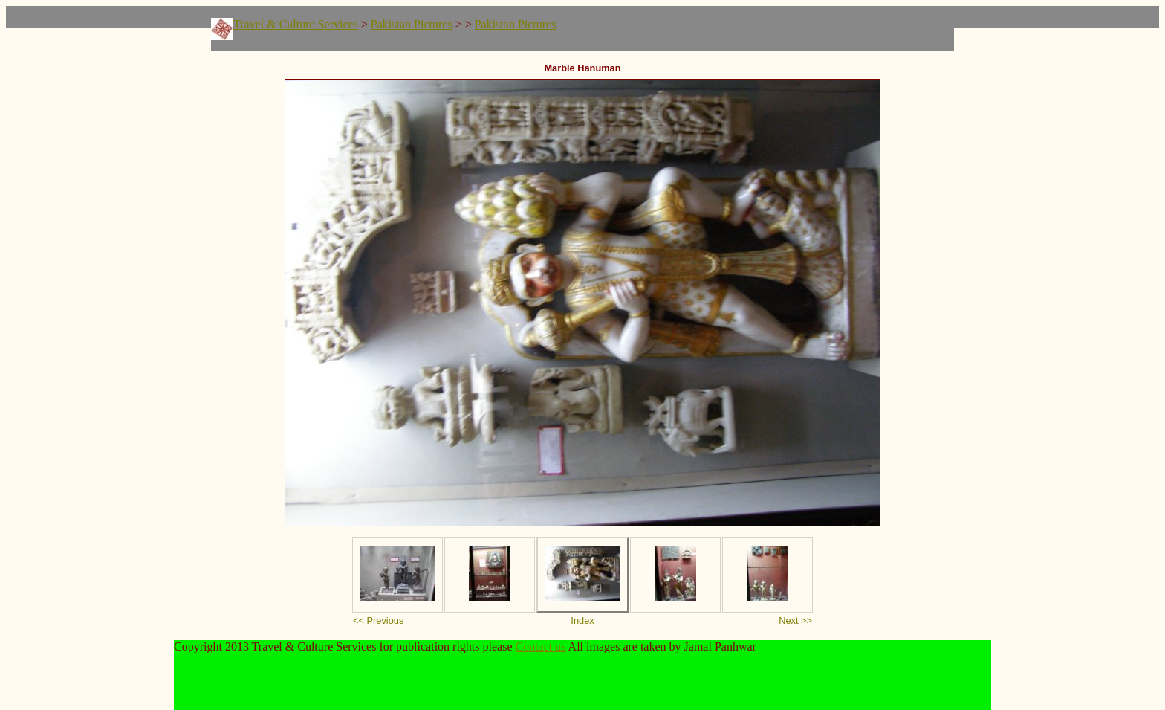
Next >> (795, 620)
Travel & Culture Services (295, 24)
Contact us (541, 646)
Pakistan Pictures (411, 24)
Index (582, 620)
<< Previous (378, 620)
